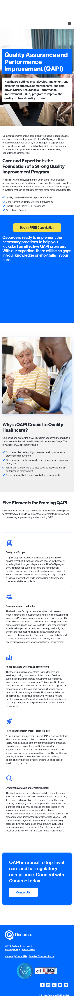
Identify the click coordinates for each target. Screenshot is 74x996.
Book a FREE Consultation (37, 214)
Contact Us (23, 879)
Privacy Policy (12, 936)
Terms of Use (28, 936)
